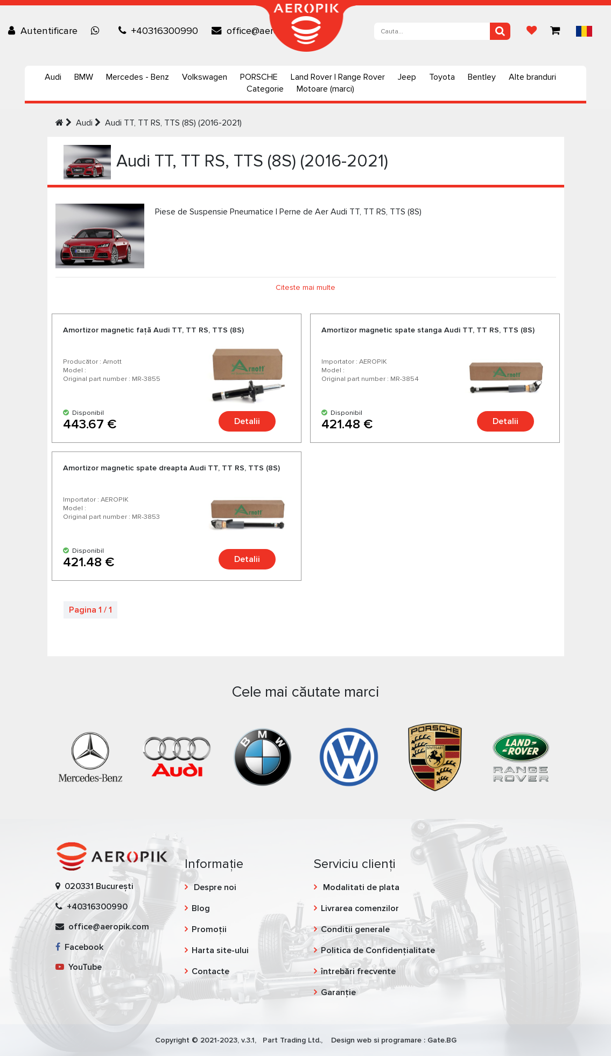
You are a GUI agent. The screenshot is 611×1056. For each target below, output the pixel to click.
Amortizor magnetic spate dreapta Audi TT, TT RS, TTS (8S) (171, 468)
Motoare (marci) (325, 89)
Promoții (209, 929)
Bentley (482, 77)
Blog (201, 908)
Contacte (210, 971)
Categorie (265, 89)
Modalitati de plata (360, 887)
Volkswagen (204, 77)
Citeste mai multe (305, 287)
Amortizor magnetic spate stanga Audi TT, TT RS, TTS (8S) (428, 330)
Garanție (338, 992)
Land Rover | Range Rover (338, 77)
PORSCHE (259, 77)
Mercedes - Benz (137, 77)
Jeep (407, 77)
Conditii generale (355, 929)
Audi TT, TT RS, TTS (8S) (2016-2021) (173, 122)
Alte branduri (532, 77)
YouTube (78, 967)
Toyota (442, 77)
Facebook (79, 947)
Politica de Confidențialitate (378, 950)
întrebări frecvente (358, 971)
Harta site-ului (220, 950)
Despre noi (214, 887)
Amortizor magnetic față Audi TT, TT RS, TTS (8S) (153, 330)
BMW (83, 77)
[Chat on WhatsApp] (98, 31)
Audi (53, 77)
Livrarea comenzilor (360, 908)
